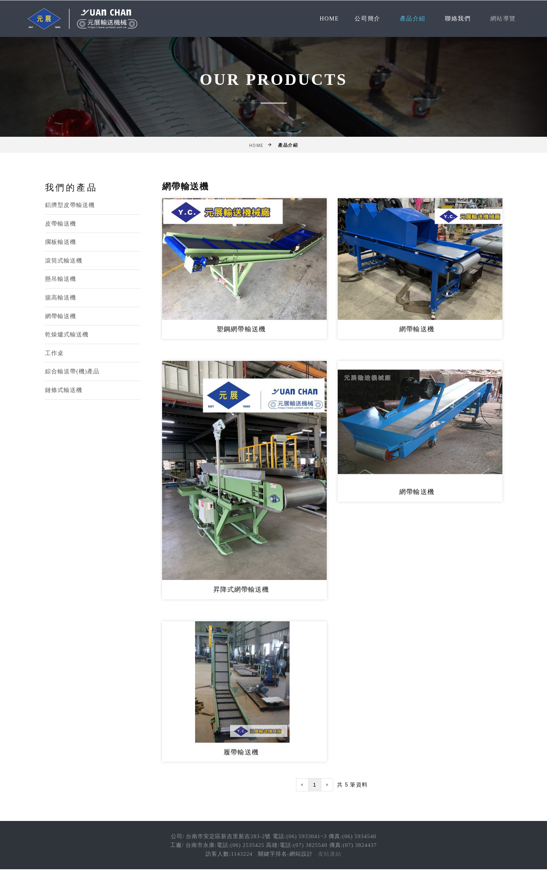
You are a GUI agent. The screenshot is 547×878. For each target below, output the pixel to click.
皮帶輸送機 (60, 224)
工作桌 (54, 353)
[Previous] (302, 784)
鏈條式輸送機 (64, 390)
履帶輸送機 (241, 752)
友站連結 (329, 854)
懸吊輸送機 (60, 279)
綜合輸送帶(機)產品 (72, 371)
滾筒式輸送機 (64, 260)
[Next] (327, 784)
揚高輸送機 (60, 297)
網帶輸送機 (60, 316)
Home (329, 18)
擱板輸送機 (60, 242)
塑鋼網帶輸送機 (241, 329)
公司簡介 (367, 18)
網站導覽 (503, 18)
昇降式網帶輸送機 (241, 589)
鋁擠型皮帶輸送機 (70, 205)
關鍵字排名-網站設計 (285, 854)
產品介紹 (413, 18)
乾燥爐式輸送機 (67, 334)
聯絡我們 (458, 18)
